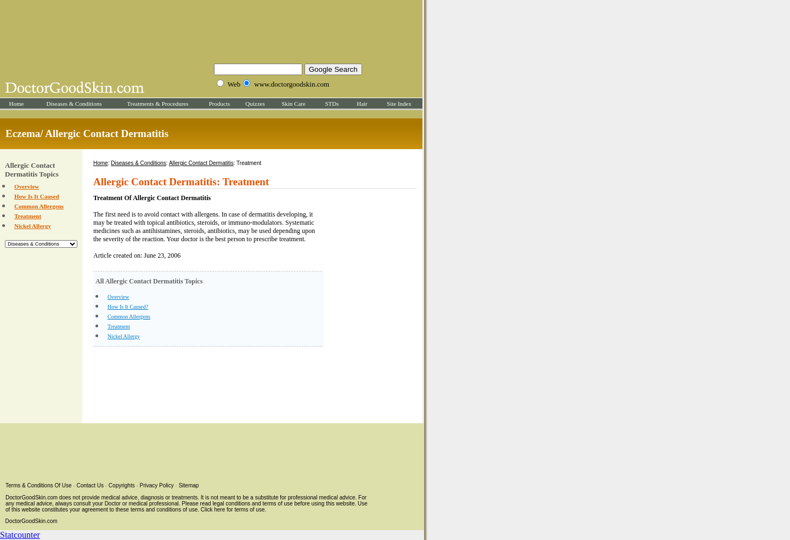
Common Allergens (39, 206)
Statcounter (20, 534)
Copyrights (122, 485)
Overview (26, 186)
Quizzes (254, 103)
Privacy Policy (157, 485)
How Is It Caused (36, 196)
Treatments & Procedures (157, 103)
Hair (362, 103)
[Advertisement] (211, 30)
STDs (331, 103)
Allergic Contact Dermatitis (201, 163)
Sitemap (189, 485)
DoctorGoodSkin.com (31, 521)
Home (16, 103)
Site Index (399, 103)
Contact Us (90, 485)
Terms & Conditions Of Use (38, 485)
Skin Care (293, 103)
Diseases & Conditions (74, 103)
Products (219, 103)
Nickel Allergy (32, 226)
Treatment (27, 216)
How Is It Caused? (128, 307)
